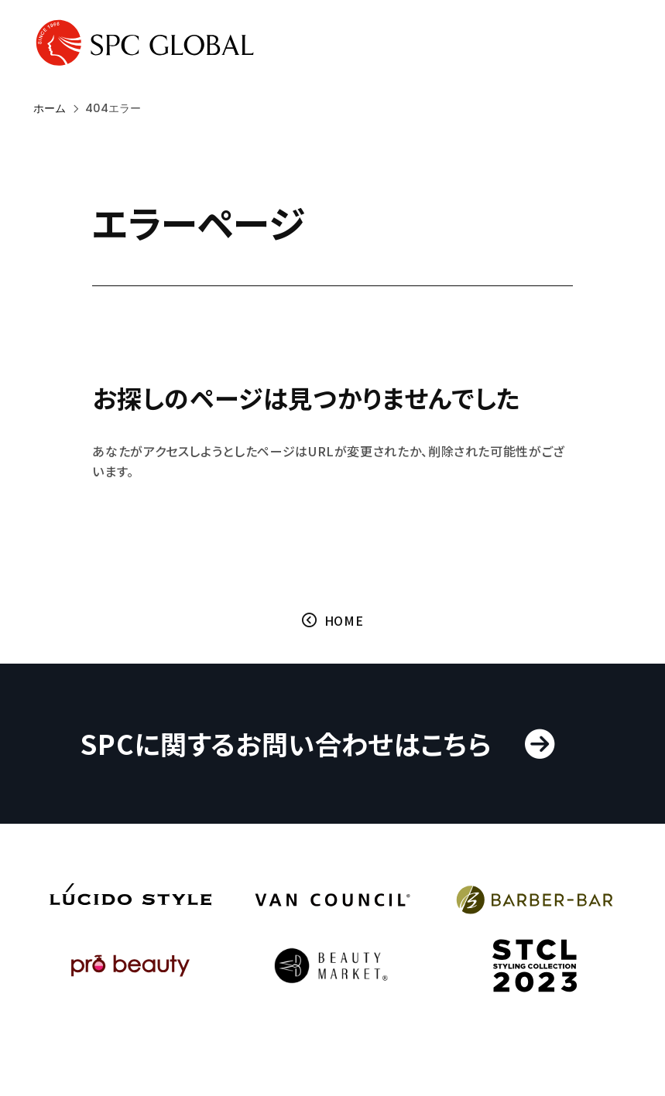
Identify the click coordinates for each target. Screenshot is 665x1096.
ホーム (49, 108)
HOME (344, 620)
